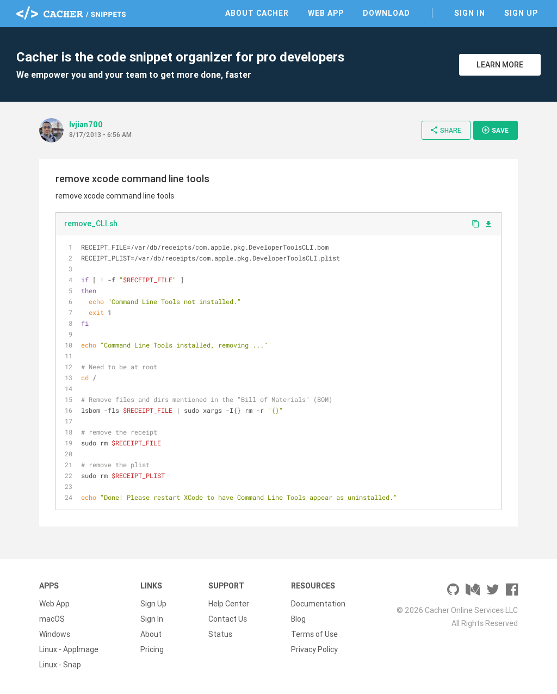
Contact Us (227, 619)
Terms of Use (314, 634)
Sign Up (521, 13)
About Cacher (257, 13)
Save (495, 130)
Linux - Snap (60, 665)
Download (386, 13)
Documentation (318, 604)
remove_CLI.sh (90, 223)
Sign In (469, 13)
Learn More (499, 65)
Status (220, 634)
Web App (326, 13)
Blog (298, 619)
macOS (52, 619)
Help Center (228, 604)
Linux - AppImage (68, 649)
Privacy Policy (314, 649)
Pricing (152, 649)
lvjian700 (86, 124)
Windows (54, 634)
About (151, 634)
